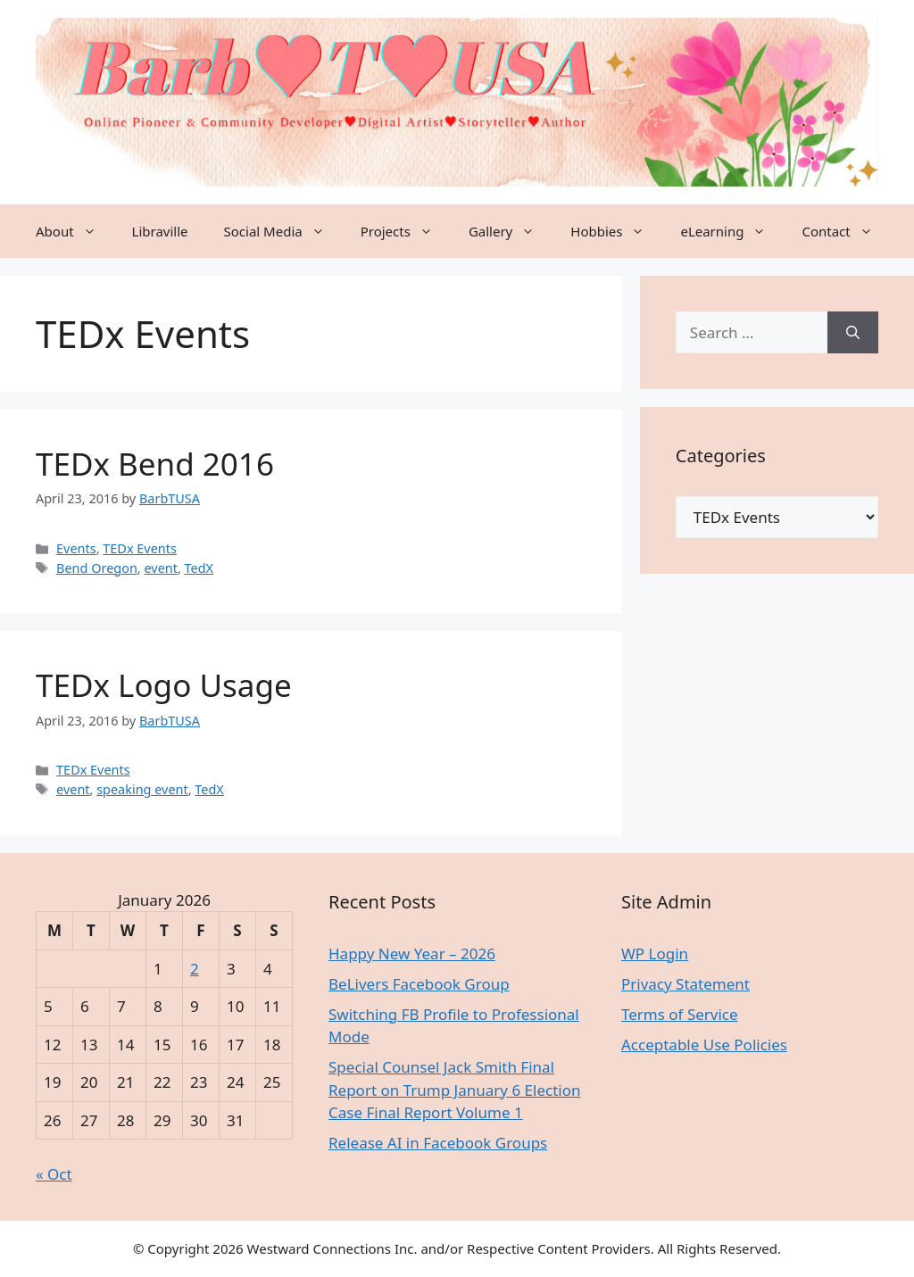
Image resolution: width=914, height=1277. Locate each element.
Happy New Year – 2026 (411, 953)
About (75, 231)
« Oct (54, 1174)
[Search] (852, 332)
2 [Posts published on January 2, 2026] (194, 968)
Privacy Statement (685, 984)
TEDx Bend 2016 (155, 464)
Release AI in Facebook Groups (437, 1142)
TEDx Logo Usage (164, 685)
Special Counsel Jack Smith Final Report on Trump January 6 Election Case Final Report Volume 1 (454, 1090)
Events (76, 548)
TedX (199, 568)
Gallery (511, 231)
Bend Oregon (96, 568)
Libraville (160, 231)
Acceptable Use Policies (704, 1044)
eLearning (732, 231)
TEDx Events (140, 548)
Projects (406, 231)
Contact (846, 231)
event (160, 568)
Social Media (283, 231)
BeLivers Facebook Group (419, 984)
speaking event (142, 789)
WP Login (654, 953)
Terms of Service (679, 1014)
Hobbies (616, 231)
